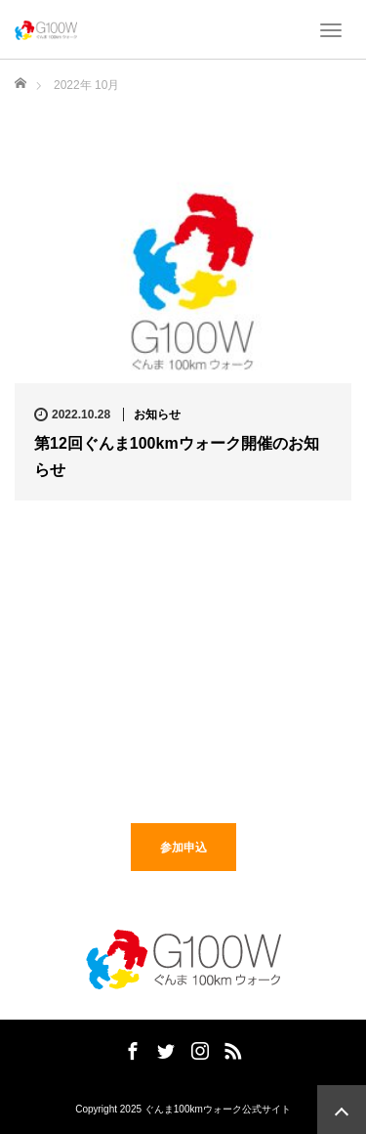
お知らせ (157, 414)
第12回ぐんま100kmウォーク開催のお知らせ (176, 456)
